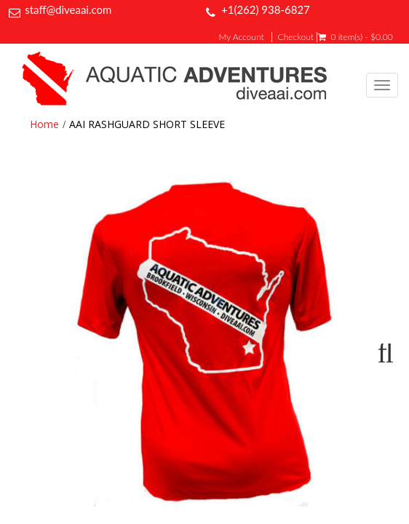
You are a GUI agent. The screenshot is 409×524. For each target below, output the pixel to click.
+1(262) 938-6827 (265, 9)
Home (44, 124)
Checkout (296, 37)
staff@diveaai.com (68, 9)
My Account (241, 37)
